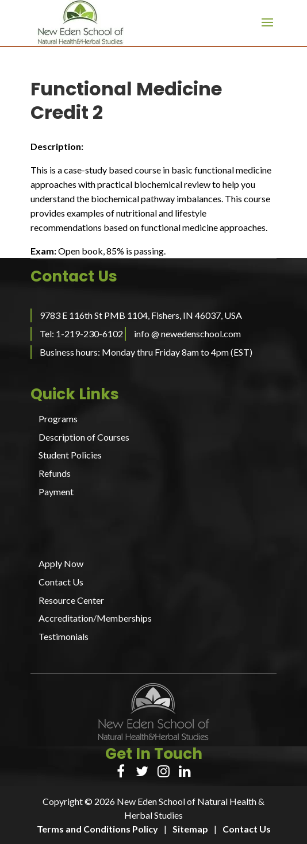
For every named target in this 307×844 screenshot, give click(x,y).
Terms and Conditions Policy (97, 828)
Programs (58, 418)
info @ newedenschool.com (187, 333)
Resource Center (71, 600)
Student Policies (70, 454)
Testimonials (64, 636)
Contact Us (61, 581)
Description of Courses (84, 436)
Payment (56, 491)
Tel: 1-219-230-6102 (81, 333)
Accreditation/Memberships (95, 617)
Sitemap (190, 828)
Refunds (55, 473)
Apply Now (61, 563)
